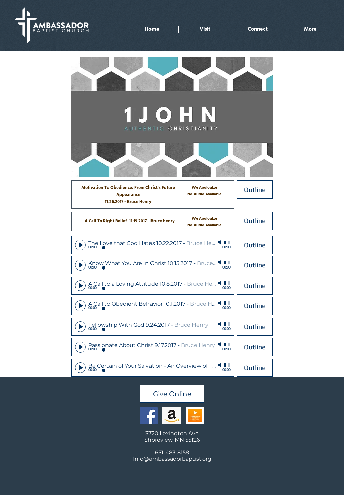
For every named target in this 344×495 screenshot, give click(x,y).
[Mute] (220, 242)
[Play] (80, 245)
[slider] (227, 242)
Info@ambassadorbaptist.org (172, 459)
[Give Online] (172, 394)
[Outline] (255, 189)
